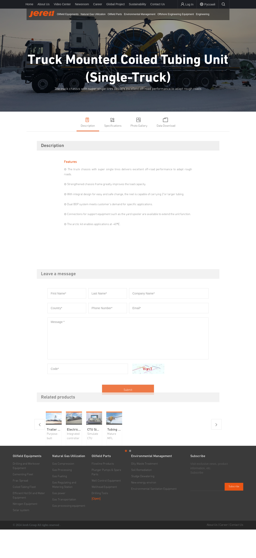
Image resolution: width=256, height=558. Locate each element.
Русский (207, 4)
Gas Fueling (59, 504)
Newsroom (82, 4)
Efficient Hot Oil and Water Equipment (29, 524)
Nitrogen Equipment (25, 532)
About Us (43, 4)
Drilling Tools (100, 521)
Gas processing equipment (68, 534)
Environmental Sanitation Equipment (154, 517)
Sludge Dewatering (142, 504)
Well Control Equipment (106, 509)
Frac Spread (20, 509)
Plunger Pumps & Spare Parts (106, 500)
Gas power (58, 521)
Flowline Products (103, 492)
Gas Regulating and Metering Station (64, 513)
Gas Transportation (64, 528)
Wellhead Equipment (104, 515)
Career (97, 4)
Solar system (21, 538)
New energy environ (143, 511)
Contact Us (157, 4)
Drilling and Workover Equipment (26, 494)
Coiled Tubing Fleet (24, 515)
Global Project (115, 4)
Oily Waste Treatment (144, 492)
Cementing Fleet (23, 502)
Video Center (62, 4)
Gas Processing (62, 498)
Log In (187, 4)
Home (29, 4)
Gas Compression (63, 492)
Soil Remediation (141, 498)
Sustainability (137, 4)
